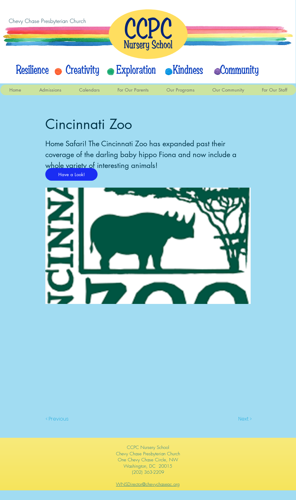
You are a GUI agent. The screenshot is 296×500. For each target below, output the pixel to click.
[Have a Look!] (71, 174)
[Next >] (244, 419)
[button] (89, 90)
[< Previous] (58, 419)
